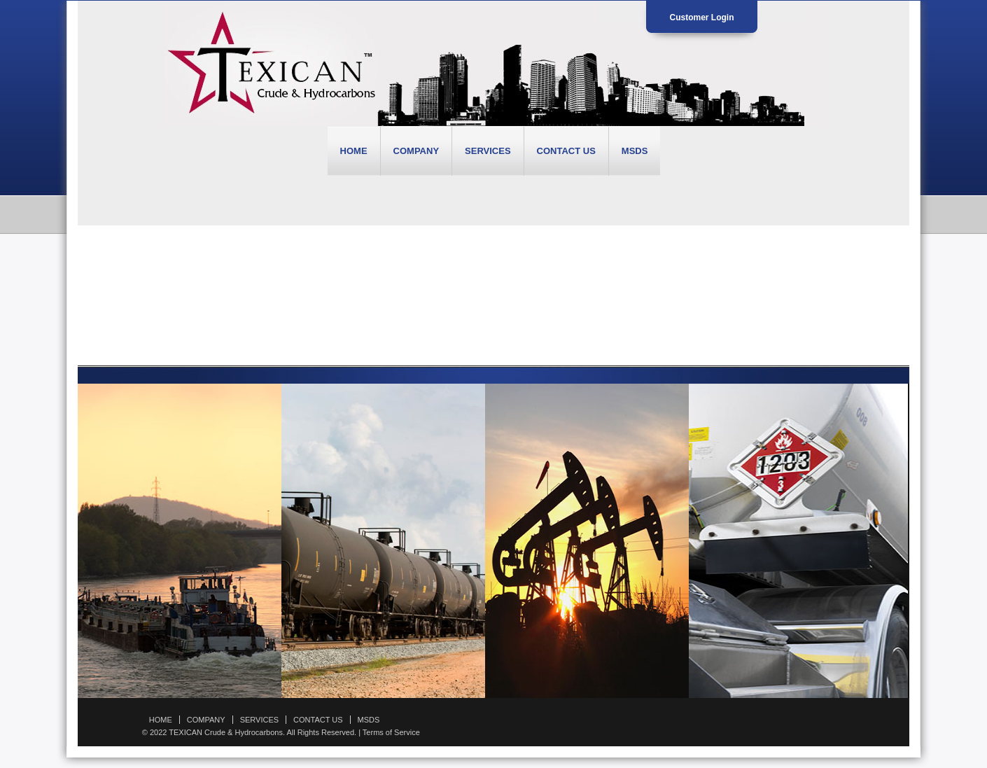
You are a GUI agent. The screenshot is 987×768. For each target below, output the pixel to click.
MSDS (635, 151)
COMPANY (416, 151)
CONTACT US (566, 151)
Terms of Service (391, 732)
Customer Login (702, 17)
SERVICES (488, 151)
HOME (354, 151)
